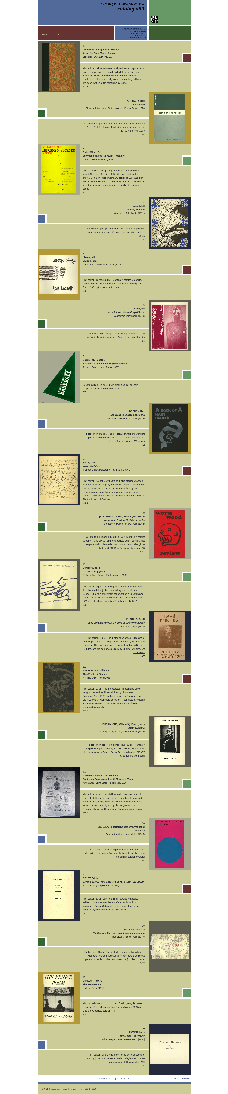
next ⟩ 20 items (182, 1078)
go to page (104, 1078)
